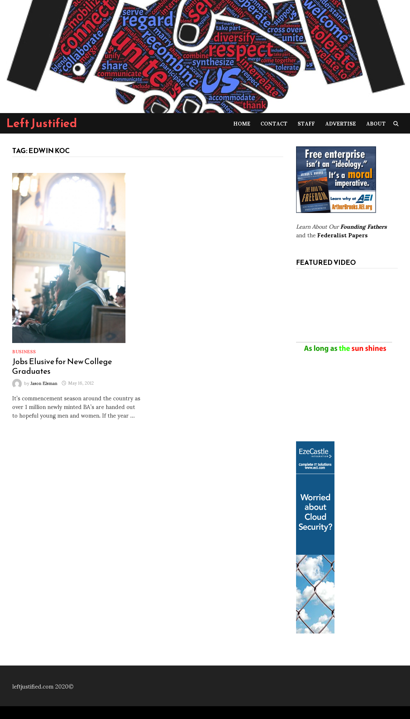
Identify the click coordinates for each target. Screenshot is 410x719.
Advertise (340, 123)
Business (24, 351)
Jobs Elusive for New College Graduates (62, 366)
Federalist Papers (342, 234)
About (376, 123)
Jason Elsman (43, 382)
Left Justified (41, 123)
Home (241, 123)
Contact (274, 123)
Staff (306, 123)
